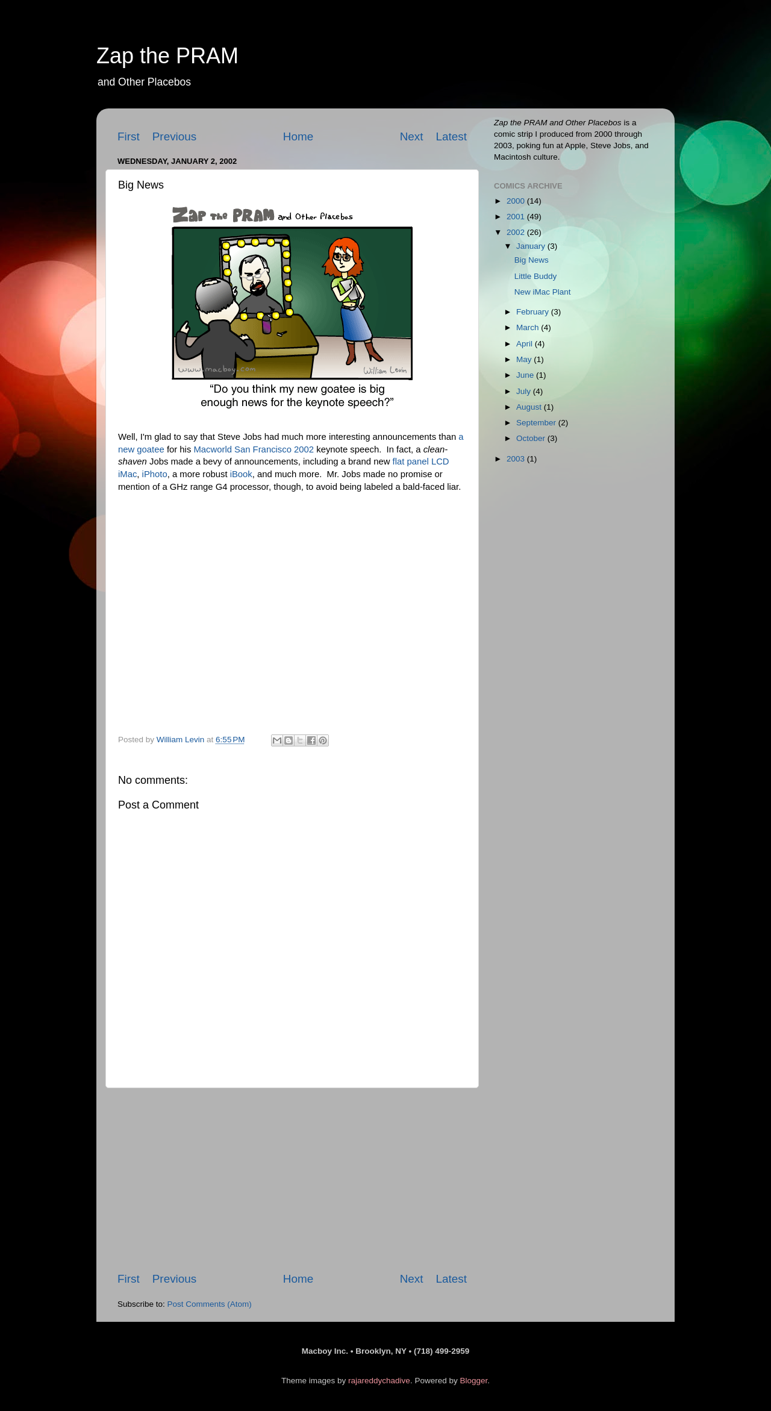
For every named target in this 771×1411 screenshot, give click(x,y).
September (537, 422)
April (525, 343)
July (524, 391)
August (530, 406)
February (533, 311)
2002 (517, 232)
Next (411, 136)
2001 (517, 216)
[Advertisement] (292, 1179)
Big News (531, 259)
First (128, 136)
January (532, 246)
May (525, 359)
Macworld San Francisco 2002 (253, 449)
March (528, 327)
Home (298, 136)
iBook (241, 474)
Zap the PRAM (167, 55)
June (526, 375)
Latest (451, 136)
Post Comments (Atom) (209, 1304)
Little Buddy (535, 276)
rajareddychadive (379, 1380)
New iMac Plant (542, 291)
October (532, 438)
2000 (517, 200)
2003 (517, 458)
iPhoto (154, 474)
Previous (174, 136)
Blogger (473, 1380)
